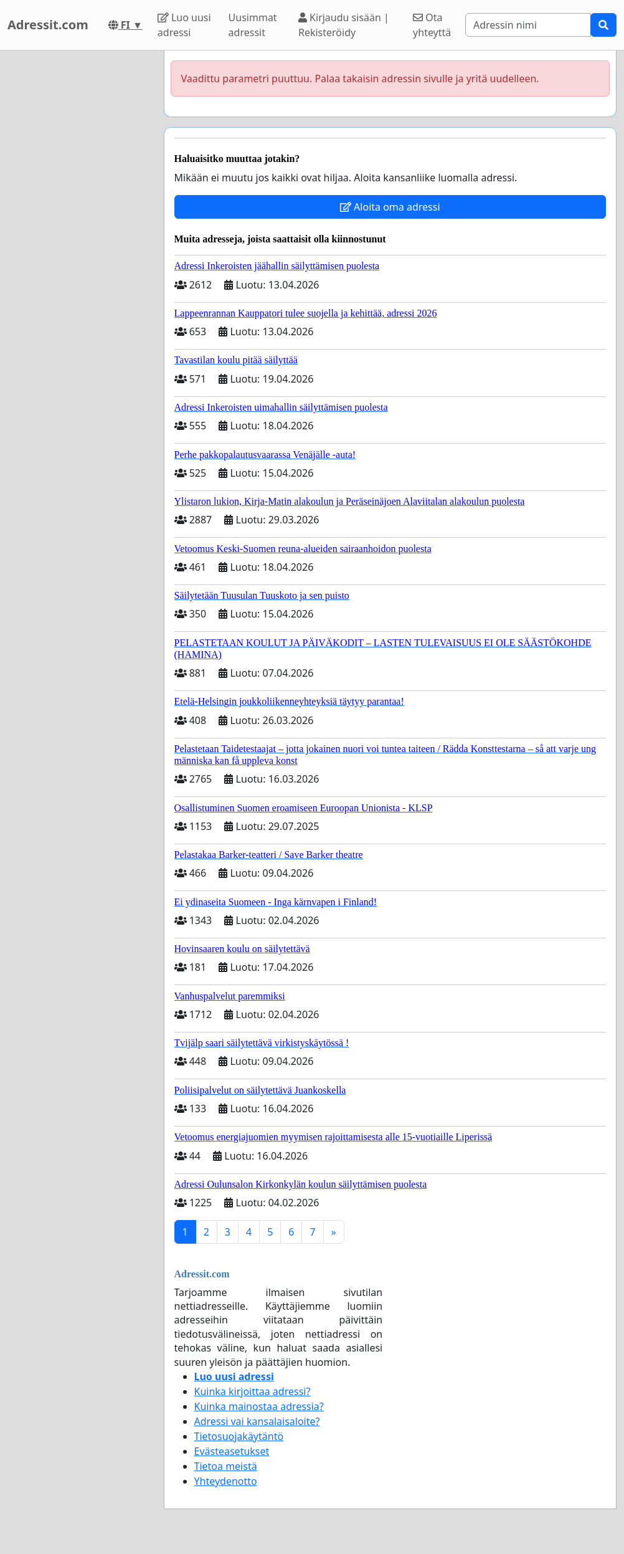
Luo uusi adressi (184, 25)
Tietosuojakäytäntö (239, 1436)
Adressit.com (47, 24)
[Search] (528, 25)
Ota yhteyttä (432, 25)
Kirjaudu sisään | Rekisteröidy (343, 25)
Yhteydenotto (225, 1481)
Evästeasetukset (232, 1451)
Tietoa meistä (225, 1466)
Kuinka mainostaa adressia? (259, 1406)
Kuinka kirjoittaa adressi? (252, 1391)
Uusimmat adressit (253, 25)
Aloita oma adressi (390, 207)
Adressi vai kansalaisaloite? (257, 1421)
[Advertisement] (78, 237)
